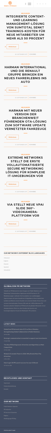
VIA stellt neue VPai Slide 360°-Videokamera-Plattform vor (25, 210)
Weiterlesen (12, 46)
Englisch (6, 261)
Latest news (9, 324)
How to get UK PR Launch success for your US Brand (21, 363)
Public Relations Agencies (11, 406)
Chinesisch (7, 258)
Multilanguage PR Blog (10, 418)
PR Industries (7, 409)
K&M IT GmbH (12, 430)
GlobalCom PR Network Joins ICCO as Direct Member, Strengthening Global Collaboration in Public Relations (22, 330)
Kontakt (6, 389)
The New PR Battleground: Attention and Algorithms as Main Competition (24, 346)
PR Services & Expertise (10, 412)
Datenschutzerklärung (10, 386)
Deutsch (6, 264)
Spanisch (6, 267)
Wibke (34, 54)
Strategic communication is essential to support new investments (25, 338)
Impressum (7, 383)
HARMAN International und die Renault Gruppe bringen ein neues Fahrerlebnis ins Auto (25, 75)
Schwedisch (7, 270)
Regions (6, 415)
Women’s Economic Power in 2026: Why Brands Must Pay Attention (22, 355)
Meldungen (25, 13)
